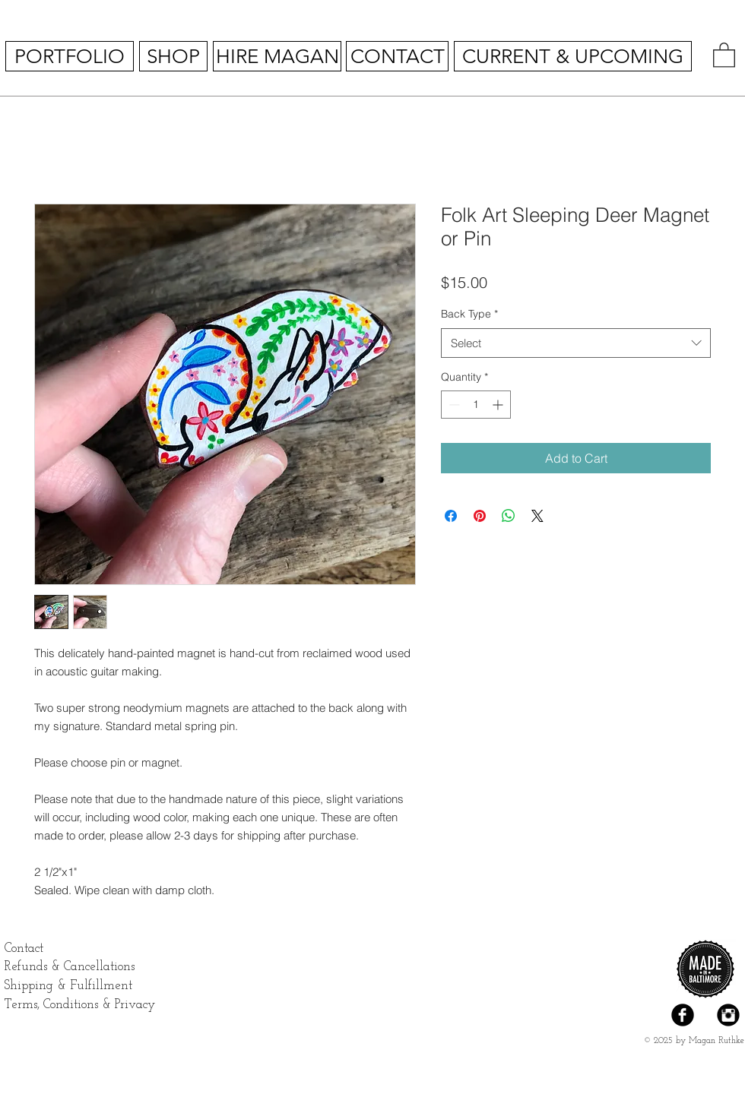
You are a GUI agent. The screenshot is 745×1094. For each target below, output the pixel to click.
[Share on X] (537, 516)
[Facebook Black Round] (682, 1015)
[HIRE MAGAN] (277, 56)
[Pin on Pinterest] (480, 516)
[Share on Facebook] (451, 516)
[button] (724, 54)
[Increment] (499, 404)
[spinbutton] (476, 404)
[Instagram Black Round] (728, 1015)
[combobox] (576, 343)
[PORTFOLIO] (69, 56)
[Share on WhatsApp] (508, 516)
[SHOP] (173, 56)
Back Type (469, 314)
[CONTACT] (397, 56)
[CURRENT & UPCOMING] (573, 56)
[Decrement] (452, 404)
